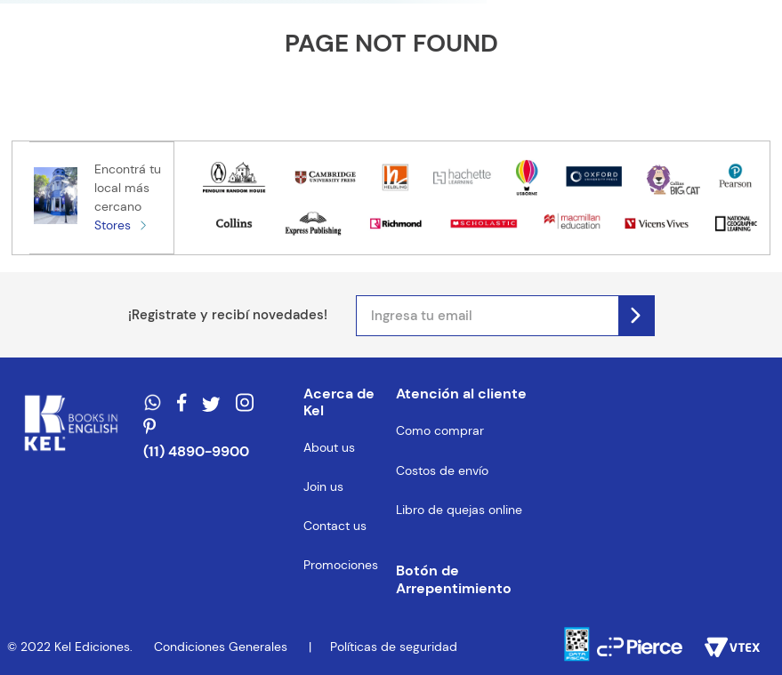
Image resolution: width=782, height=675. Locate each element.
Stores (112, 225)
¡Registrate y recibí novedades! (227, 315)
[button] (467, 580)
